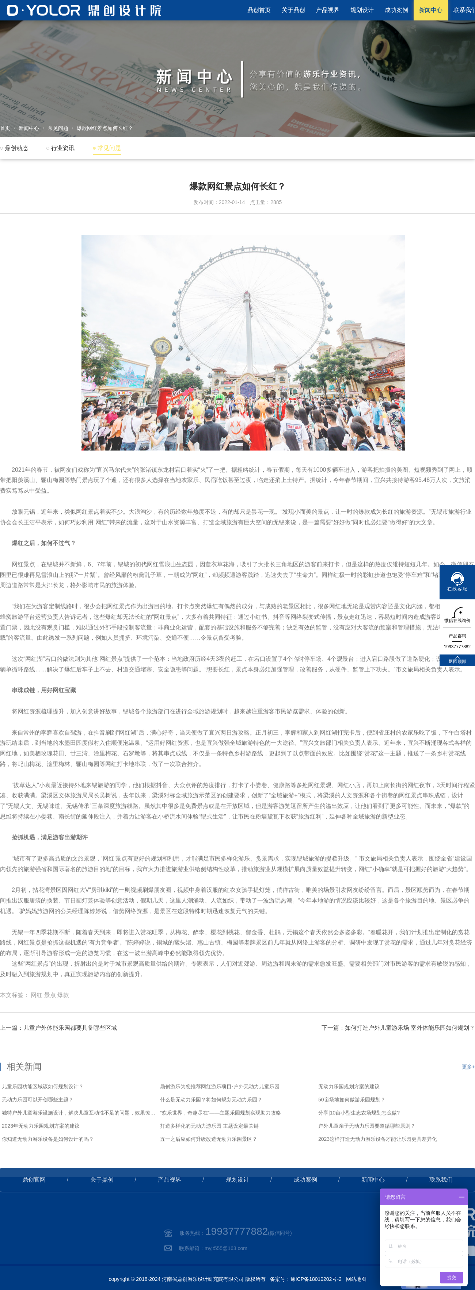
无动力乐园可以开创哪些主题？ (37, 1122)
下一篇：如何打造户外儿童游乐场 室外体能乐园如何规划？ (398, 1042)
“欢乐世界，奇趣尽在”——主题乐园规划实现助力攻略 (220, 1136)
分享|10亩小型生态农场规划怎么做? (359, 1136)
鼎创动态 (16, 148)
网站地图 (356, 1279)
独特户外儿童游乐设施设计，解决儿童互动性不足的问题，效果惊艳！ (79, 1136)
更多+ (468, 1090)
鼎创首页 (259, 10)
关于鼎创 (293, 10)
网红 (36, 1013)
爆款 (63, 1013)
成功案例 (396, 10)
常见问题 (58, 128)
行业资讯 (63, 148)
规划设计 (362, 10)
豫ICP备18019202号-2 (316, 1279)
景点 (50, 1013)
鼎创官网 (34, 1194)
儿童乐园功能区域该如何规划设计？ (43, 1109)
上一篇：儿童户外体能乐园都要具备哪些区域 (58, 1042)
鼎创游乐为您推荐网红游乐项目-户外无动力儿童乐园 (220, 1109)
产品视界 (327, 10)
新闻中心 (430, 10)
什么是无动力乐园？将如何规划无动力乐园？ (211, 1122)
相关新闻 (24, 1089)
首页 (5, 128)
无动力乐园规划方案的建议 (349, 1109)
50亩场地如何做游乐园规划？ (351, 1122)
